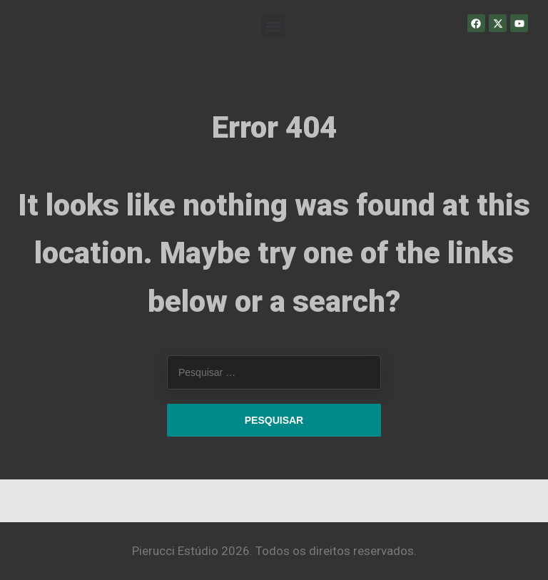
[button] (273, 26)
